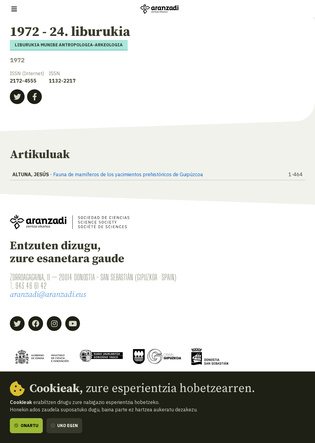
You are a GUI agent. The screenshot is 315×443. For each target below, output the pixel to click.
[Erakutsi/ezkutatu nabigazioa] (14, 9)
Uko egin (64, 425)
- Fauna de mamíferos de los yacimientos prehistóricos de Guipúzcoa (126, 174)
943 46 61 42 (30, 286)
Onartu (26, 425)
